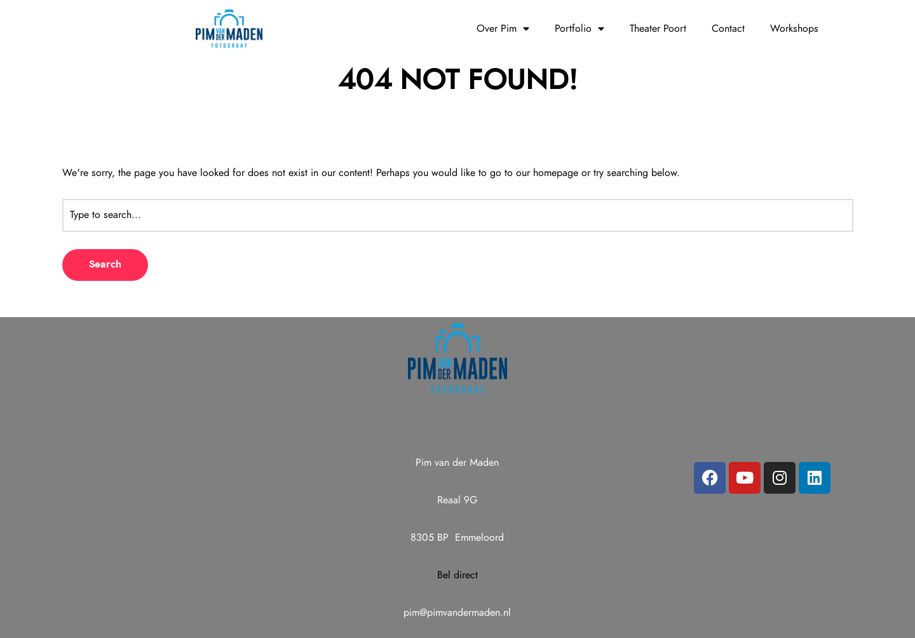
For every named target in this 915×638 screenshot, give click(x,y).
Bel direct (457, 575)
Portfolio (579, 28)
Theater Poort (658, 29)
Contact (728, 29)
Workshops (794, 29)
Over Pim (503, 28)
